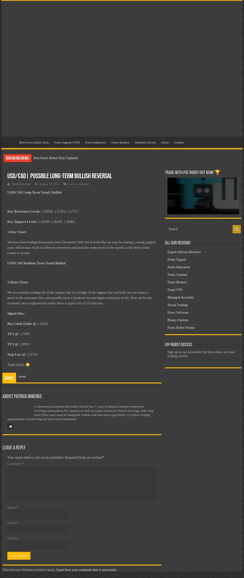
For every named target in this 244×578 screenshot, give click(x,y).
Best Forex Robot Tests (34, 142)
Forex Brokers (121, 142)
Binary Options (177, 320)
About (165, 142)
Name (12, 507)
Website (12, 538)
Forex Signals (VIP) (67, 142)
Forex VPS (175, 290)
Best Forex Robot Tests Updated (55, 158)
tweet (22, 376)
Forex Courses (177, 275)
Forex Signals (176, 259)
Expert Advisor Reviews (184, 252)
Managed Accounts (180, 297)
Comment (15, 464)
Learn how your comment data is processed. (86, 570)
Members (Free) (145, 142)
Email (12, 523)
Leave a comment (78, 184)
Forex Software (178, 312)
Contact (179, 142)
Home (10, 142)
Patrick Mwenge (20, 184)
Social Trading (177, 305)
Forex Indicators (95, 142)
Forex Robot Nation (181, 328)
